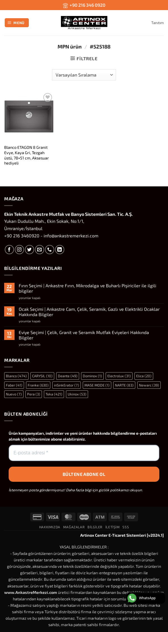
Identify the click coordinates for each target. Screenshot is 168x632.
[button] (17, 22)
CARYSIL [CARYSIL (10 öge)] (42, 376)
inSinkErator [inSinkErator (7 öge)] (66, 385)
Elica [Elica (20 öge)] (144, 376)
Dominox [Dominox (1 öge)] (92, 376)
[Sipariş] (84, 74)
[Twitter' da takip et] (29, 249)
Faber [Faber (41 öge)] (14, 385)
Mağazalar (74, 527)
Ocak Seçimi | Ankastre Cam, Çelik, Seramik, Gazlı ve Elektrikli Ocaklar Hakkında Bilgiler (89, 311)
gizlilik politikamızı (114, 490)
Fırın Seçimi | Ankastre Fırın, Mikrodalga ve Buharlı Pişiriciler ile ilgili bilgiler (87, 288)
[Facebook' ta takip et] (9, 249)
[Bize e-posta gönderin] (39, 249)
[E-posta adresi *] (84, 453)
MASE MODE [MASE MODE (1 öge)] (97, 385)
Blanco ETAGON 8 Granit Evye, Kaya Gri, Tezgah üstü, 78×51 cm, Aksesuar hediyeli (26, 155)
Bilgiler (95, 527)
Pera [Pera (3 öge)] (33, 394)
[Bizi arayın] (49, 249)
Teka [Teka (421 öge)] (54, 394)
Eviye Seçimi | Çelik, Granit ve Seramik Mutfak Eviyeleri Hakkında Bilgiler (84, 335)
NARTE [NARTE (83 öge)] (124, 385)
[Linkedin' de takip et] (59, 249)
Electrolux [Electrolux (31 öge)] (119, 376)
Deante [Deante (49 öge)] (67, 376)
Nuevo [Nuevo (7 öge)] (14, 394)
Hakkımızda (49, 527)
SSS (125, 527)
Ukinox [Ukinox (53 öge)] (77, 394)
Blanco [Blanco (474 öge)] (16, 376)
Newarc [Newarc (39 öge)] (149, 385)
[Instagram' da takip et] (19, 249)
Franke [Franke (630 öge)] (38, 385)
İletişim (112, 527)
